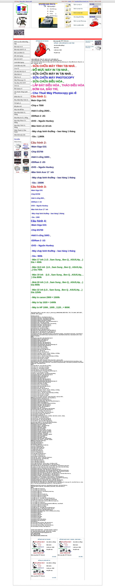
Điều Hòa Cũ (18, 96)
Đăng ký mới (29, 1)
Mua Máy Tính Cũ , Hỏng (20, 126)
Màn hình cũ (18, 74)
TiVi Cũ (16, 86)
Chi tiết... (54, 556)
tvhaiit (96, 18)
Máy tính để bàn (19, 109)
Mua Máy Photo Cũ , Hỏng (20, 121)
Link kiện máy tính (19, 65)
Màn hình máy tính (19, 135)
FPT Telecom (65, 41)
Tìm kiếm (17, 139)
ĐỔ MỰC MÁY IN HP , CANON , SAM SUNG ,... (71, 539)
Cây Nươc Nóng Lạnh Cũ (21, 92)
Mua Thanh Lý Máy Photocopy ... (90, 47)
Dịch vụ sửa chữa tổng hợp (21, 42)
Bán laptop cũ (18, 88)
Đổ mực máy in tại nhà (42, 41)
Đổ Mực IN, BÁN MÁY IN (44, 560)
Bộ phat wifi (18, 106)
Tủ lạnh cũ (17, 103)
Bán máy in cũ (18, 46)
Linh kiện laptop (19, 62)
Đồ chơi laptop (18, 56)
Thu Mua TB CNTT (20, 83)
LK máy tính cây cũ (20, 71)
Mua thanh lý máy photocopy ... (89, 42)
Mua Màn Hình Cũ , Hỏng (20, 113)
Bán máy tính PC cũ (20, 49)
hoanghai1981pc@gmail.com (82, 1)
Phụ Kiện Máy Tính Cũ (21, 100)
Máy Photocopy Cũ (19, 80)
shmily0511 (95, 6)
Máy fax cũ (17, 77)
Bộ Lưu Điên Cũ (19, 52)
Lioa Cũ (16, 68)
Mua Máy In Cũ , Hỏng (21, 117)
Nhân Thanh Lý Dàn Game (20, 131)
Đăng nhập (22, 1)
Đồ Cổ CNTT (18, 59)
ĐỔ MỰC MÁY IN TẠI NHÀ (44, 539)
